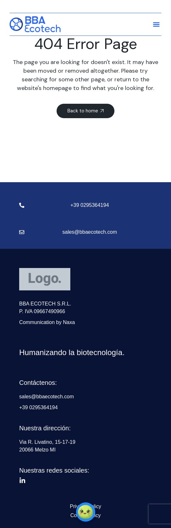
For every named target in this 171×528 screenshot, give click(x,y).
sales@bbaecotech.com (89, 232)
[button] (156, 24)
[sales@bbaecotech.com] (21, 232)
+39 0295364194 (89, 205)
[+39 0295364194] (21, 205)
